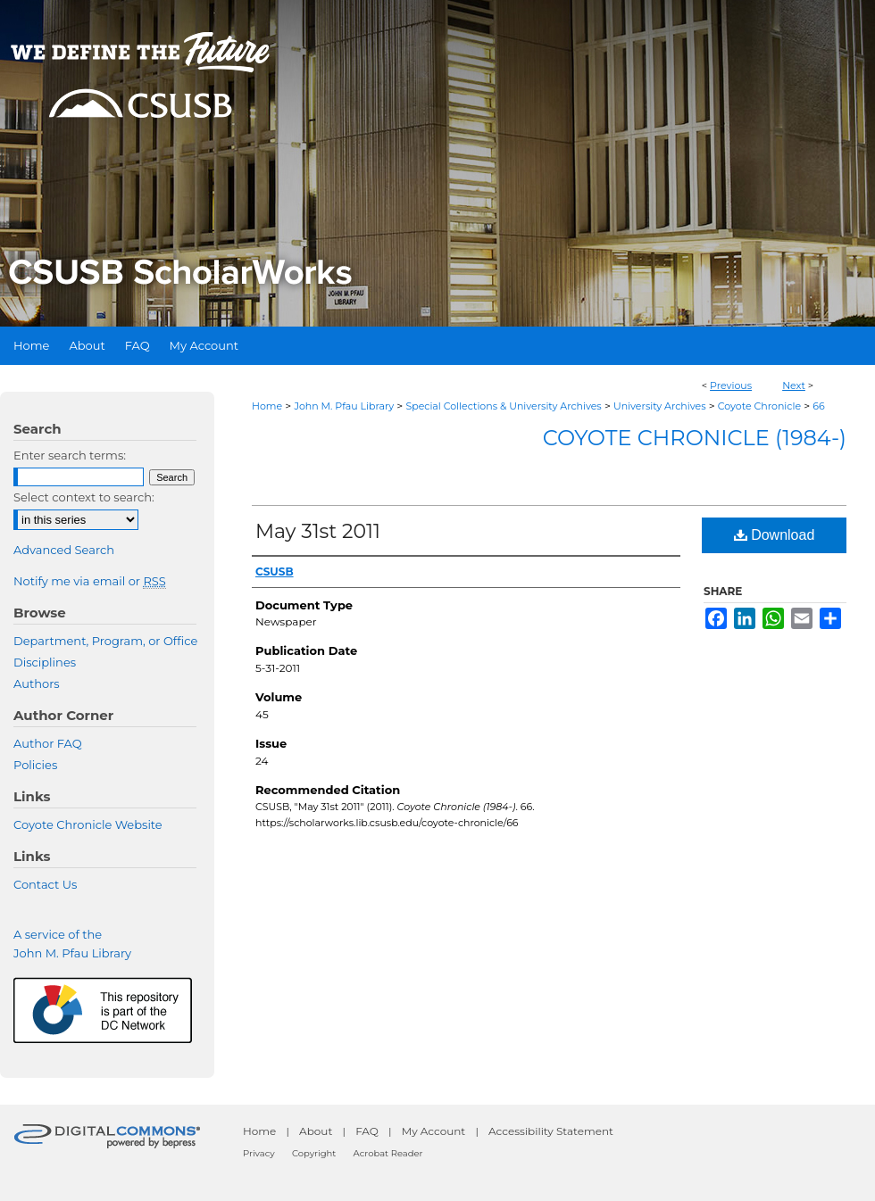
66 (818, 406)
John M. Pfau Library (344, 406)
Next (793, 385)
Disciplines (44, 662)
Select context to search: (83, 497)
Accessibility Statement (550, 1131)
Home (267, 406)
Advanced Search (63, 550)
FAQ (367, 1131)
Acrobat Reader (388, 1153)
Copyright (314, 1153)
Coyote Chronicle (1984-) (694, 438)
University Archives (659, 406)
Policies (35, 765)
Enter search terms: (69, 455)
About (315, 1131)
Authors (36, 683)
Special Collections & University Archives (503, 406)
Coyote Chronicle (759, 406)
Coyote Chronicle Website (87, 824)
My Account (434, 1131)
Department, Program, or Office (105, 641)
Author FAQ (47, 743)
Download (774, 535)
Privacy (259, 1153)
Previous (731, 385)
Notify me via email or (89, 581)
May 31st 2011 (317, 531)
